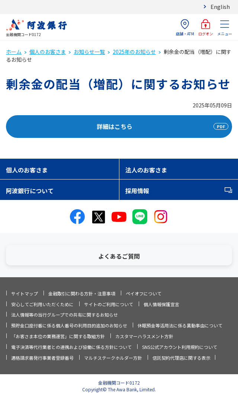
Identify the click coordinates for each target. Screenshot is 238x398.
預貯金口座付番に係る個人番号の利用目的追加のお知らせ (69, 325)
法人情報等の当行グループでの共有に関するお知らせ (64, 314)
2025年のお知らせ (134, 51)
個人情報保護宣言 (161, 304)
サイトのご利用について (108, 304)
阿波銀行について (30, 190)
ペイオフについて (143, 293)
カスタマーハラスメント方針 (144, 336)
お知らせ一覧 (89, 51)
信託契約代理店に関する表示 (181, 358)
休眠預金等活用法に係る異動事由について (180, 325)
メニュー (224, 27)
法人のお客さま (146, 169)
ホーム (14, 51)
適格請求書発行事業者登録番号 (42, 358)
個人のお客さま (47, 51)
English (220, 6)
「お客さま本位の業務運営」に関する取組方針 (58, 336)
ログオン (205, 27)
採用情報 (137, 190)
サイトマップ (24, 293)
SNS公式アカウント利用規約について (179, 347)
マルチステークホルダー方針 (113, 358)
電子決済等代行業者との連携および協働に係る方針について (71, 347)
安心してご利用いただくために (42, 304)
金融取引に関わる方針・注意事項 (81, 293)
